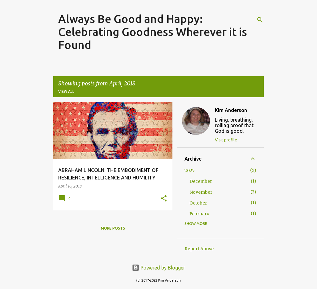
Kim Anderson (231, 110)
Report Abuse (199, 249)
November (200, 192)
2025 (190, 170)
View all (66, 91)
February (199, 214)
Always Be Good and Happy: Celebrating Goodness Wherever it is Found (152, 31)
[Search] (260, 19)
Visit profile (226, 139)
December (200, 181)
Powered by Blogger (158, 267)
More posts (113, 228)
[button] (163, 199)
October (198, 203)
